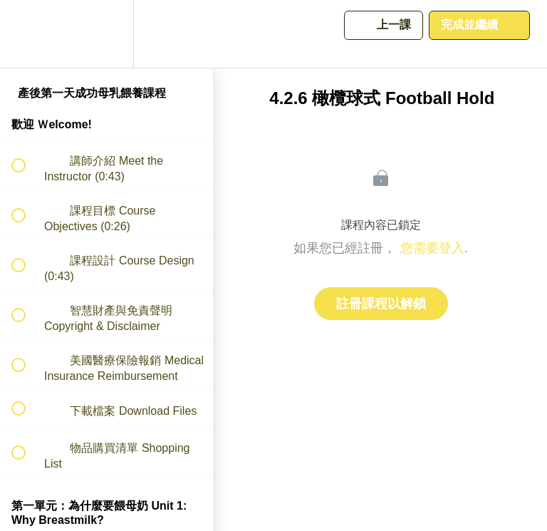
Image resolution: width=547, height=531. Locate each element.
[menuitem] (106, 34)
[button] (26, 34)
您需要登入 (432, 248)
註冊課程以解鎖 (381, 304)
